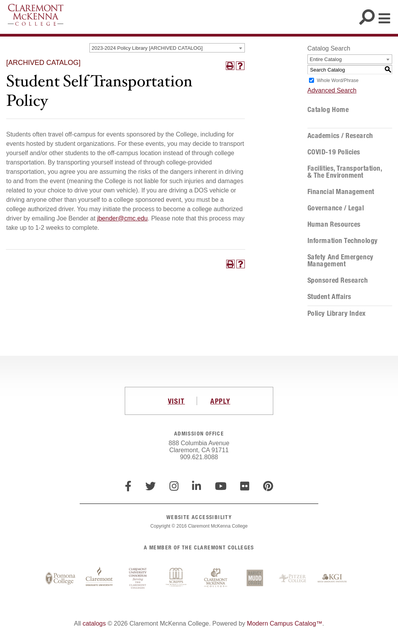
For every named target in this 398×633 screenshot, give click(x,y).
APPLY (220, 401)
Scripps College (177, 578)
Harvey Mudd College (254, 578)
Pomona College (60, 578)
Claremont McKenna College (35, 15)
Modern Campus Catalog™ (284, 623)
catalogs (94, 623)
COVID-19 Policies (333, 152)
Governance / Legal (335, 208)
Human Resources (334, 224)
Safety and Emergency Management (340, 260)
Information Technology (342, 241)
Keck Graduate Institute (332, 578)
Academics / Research (340, 136)
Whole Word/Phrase (337, 80)
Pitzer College (293, 578)
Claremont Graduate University (99, 578)
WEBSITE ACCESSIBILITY (199, 517)
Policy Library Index (336, 313)
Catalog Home (328, 110)
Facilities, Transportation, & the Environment (344, 171)
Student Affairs (329, 297)
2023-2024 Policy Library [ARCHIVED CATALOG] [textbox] (147, 48)
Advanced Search (331, 90)
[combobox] (167, 47)
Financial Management (340, 192)
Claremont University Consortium (138, 578)
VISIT (176, 401)
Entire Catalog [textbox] (326, 59)
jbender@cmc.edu (122, 218)
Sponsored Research (337, 280)
